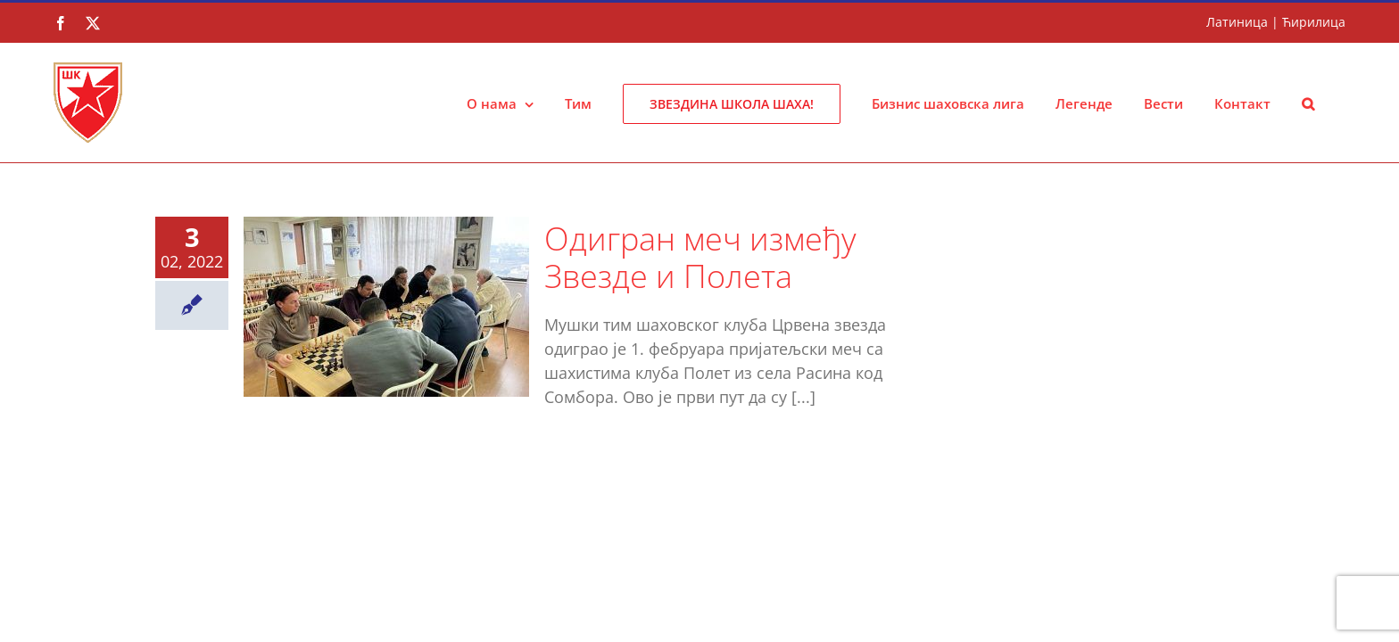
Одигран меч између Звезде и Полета (700, 257)
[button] (1339, 102)
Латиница (1237, 21)
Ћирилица (1313, 21)
